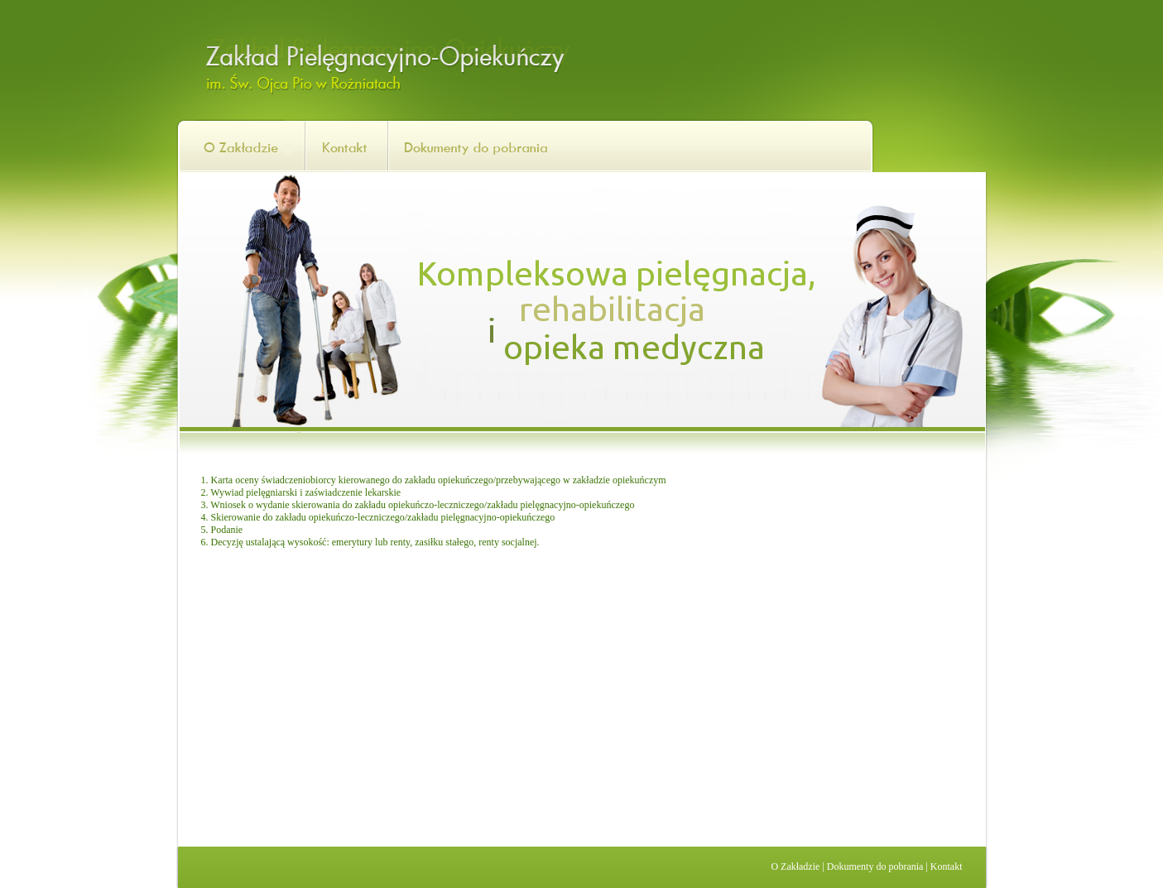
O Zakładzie (795, 866)
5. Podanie (222, 529)
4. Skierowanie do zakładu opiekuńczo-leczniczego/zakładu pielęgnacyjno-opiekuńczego (378, 517)
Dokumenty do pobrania (875, 866)
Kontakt (946, 866)
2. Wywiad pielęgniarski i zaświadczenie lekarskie (301, 492)
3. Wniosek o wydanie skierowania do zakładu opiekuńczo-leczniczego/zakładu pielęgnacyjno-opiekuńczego (418, 505)
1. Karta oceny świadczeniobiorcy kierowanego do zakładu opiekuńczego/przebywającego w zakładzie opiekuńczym (433, 480)
